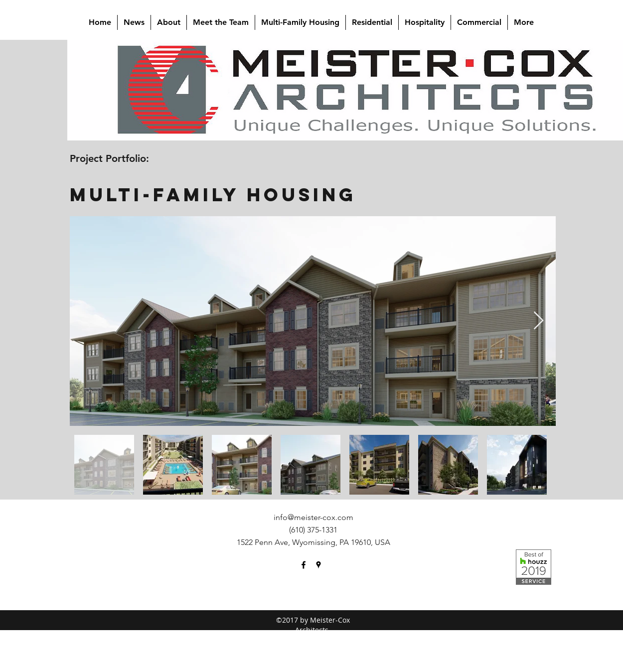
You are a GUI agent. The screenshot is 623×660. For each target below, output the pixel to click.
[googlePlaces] (318, 565)
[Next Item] (538, 321)
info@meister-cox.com (313, 517)
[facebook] (304, 565)
